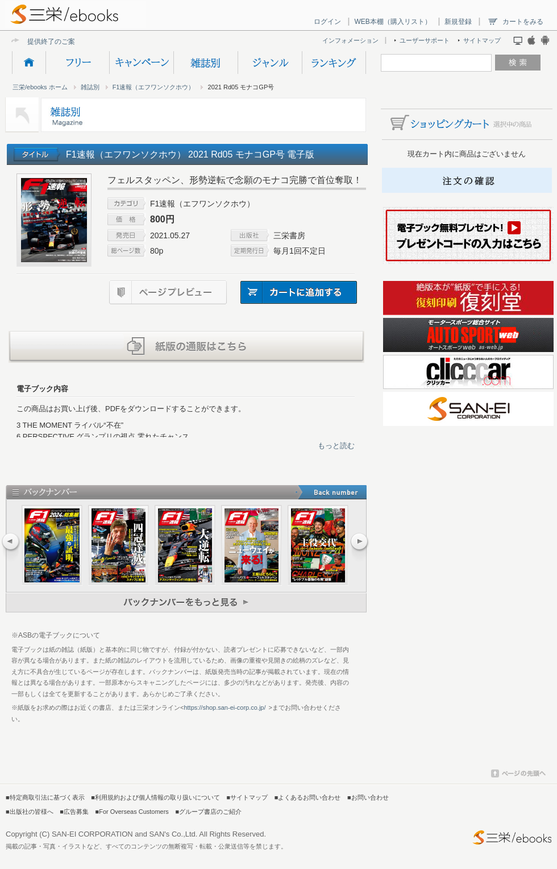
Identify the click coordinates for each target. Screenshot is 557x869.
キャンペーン (141, 62)
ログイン (327, 22)
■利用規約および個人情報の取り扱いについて (155, 797)
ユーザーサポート (425, 40)
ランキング (334, 62)
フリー (77, 62)
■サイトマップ (247, 797)
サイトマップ (482, 40)
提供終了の (44, 41)
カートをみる (522, 22)
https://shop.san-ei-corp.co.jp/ (224, 707)
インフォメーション (350, 40)
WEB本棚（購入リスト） (392, 22)
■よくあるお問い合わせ (308, 797)
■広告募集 (74, 811)
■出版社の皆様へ (29, 811)
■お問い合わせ (368, 797)
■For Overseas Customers (132, 811)
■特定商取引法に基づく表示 (45, 797)
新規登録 (458, 22)
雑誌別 (205, 62)
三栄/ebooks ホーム (40, 87)
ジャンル (270, 62)
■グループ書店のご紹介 (208, 811)
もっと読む (336, 445)
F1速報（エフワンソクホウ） (154, 87)
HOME (28, 62)
